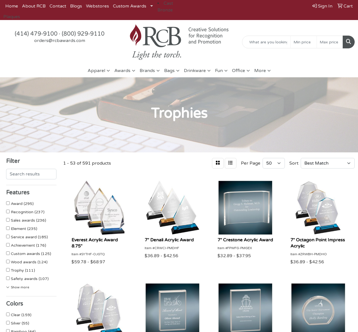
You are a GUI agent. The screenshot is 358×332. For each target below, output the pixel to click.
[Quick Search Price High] (330, 42)
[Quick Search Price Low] (303, 42)
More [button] (260, 70)
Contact (58, 6)
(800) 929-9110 (83, 34)
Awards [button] (122, 70)
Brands (147, 70)
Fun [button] (219, 70)
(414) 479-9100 (36, 34)
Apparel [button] (96, 70)
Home (11, 6)
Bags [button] (169, 70)
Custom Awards (129, 6)
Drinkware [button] (195, 70)
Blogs (76, 6)
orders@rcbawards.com (59, 40)
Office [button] (238, 70)
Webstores (97, 6)
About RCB (34, 6)
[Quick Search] (266, 42)
